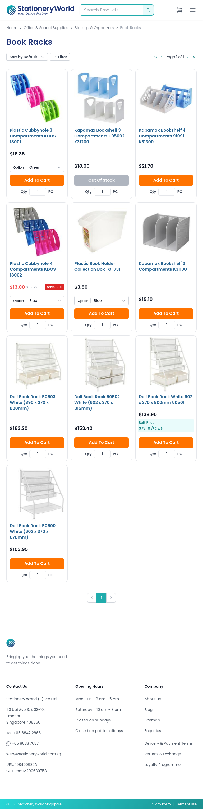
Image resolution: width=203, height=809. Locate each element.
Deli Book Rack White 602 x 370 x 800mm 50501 (165, 400)
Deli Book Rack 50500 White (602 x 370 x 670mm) (33, 531)
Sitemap (152, 720)
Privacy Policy (160, 804)
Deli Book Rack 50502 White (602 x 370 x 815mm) (97, 402)
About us (153, 699)
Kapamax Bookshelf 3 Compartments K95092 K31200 (99, 136)
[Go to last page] (194, 56)
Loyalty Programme (163, 764)
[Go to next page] (187, 56)
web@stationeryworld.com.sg (33, 754)
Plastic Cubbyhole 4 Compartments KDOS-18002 (34, 269)
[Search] (148, 10)
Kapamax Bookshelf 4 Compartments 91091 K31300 (162, 136)
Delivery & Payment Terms (169, 743)
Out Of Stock (101, 180)
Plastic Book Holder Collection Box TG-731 (97, 266)
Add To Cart (37, 180)
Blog (149, 709)
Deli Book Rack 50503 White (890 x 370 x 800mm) (33, 402)
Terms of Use (186, 804)
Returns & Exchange (163, 754)
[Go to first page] (155, 56)
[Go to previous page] (162, 56)
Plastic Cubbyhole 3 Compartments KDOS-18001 (34, 136)
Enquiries (153, 730)
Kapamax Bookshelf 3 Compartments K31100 (163, 266)
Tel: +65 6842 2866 (23, 733)
